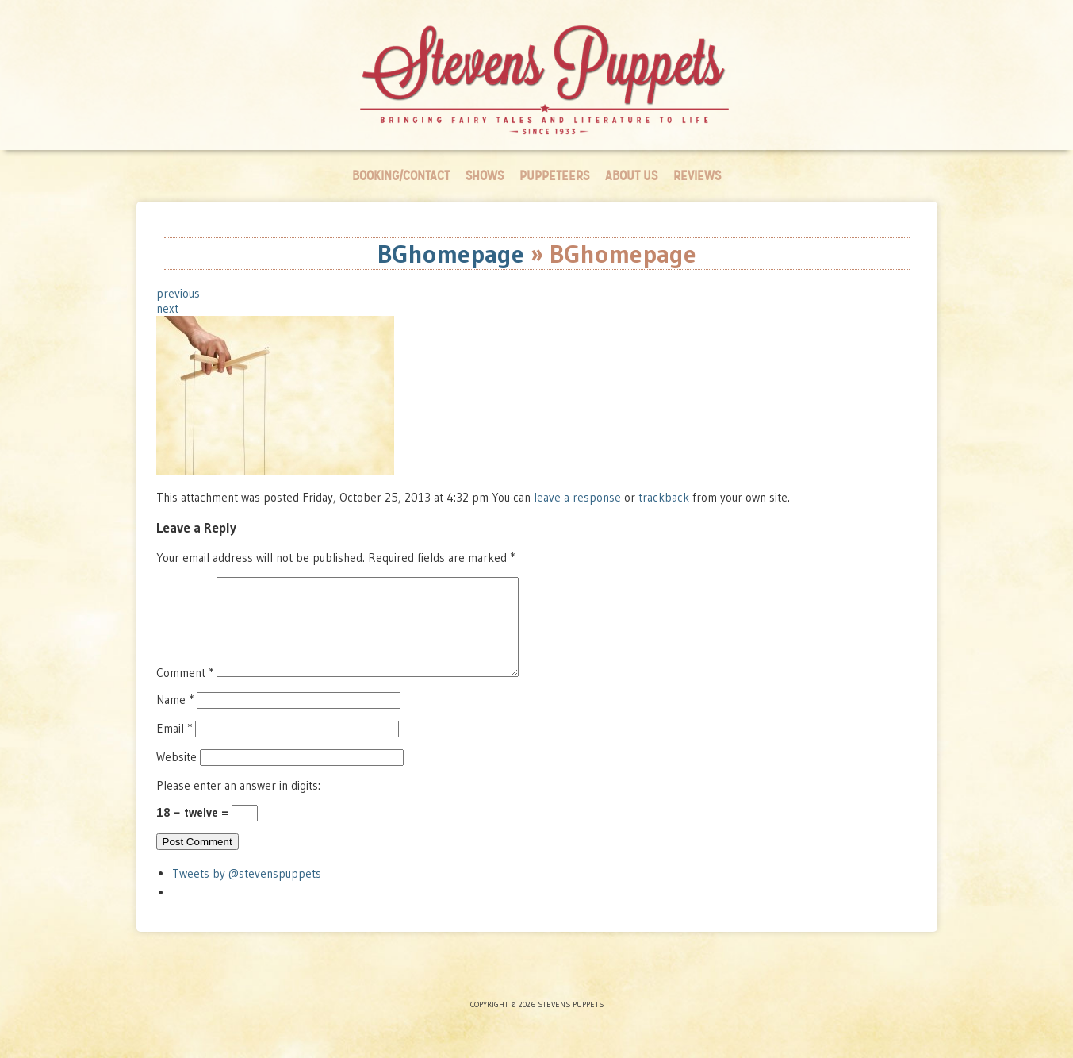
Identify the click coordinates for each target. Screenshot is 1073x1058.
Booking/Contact (401, 175)
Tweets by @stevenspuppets (246, 892)
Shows (485, 175)
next (167, 308)
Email (174, 747)
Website (176, 775)
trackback (663, 497)
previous (178, 293)
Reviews (697, 175)
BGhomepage (450, 253)
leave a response (579, 497)
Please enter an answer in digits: (238, 804)
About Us (631, 175)
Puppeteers (554, 175)
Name (175, 718)
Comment (184, 691)
